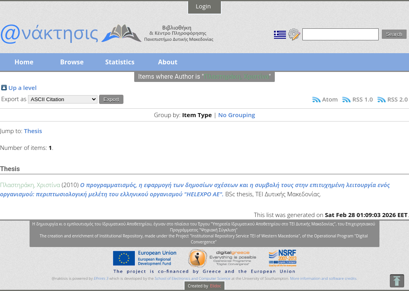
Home (23, 62)
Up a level (22, 88)
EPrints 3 (101, 278)
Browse (71, 62)
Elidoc (215, 286)
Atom (330, 99)
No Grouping (236, 115)
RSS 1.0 (362, 99)
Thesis (33, 131)
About (168, 62)
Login (203, 6)
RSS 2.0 (397, 99)
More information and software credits (323, 278)
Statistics (119, 62)
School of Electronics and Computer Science (192, 278)
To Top (397, 281)
